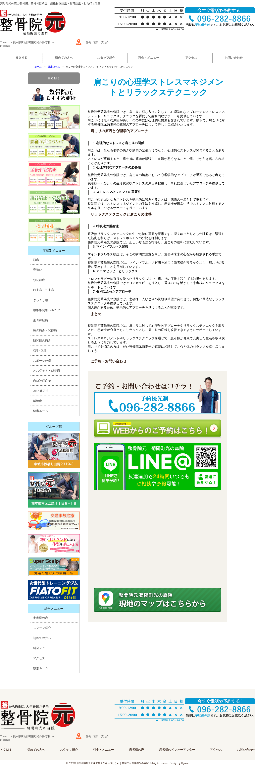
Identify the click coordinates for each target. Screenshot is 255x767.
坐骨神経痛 (40, 320)
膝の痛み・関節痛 (45, 330)
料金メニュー (42, 648)
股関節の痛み (42, 340)
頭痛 (36, 259)
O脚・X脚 (39, 350)
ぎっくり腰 (40, 300)
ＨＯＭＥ (21, 57)
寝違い (37, 269)
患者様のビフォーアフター (177, 749)
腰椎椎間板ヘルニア (46, 310)
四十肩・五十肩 (43, 290)
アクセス (191, 57)
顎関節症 (39, 280)
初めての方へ (64, 57)
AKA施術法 (41, 390)
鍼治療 (37, 401)
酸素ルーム (40, 411)
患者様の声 (40, 618)
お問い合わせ (234, 57)
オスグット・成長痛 (46, 370)
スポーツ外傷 (42, 360)
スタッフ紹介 (106, 57)
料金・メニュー (148, 57)
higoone (185, 763)
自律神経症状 (42, 380)
